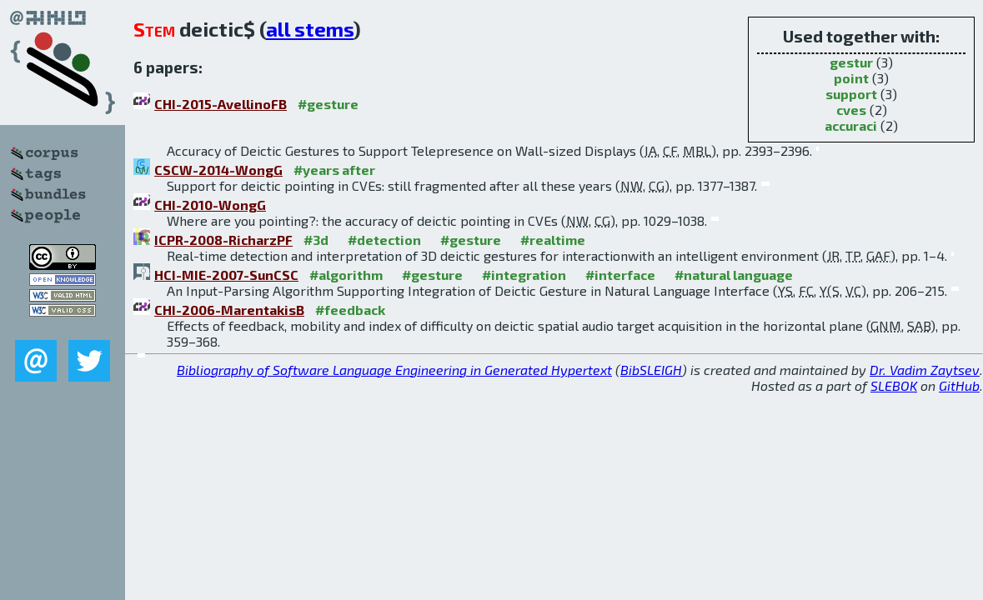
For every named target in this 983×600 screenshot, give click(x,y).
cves (851, 110)
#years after (334, 170)
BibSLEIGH (651, 370)
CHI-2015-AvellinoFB (220, 104)
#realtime (552, 240)
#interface (620, 274)
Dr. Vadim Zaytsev (925, 370)
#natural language (734, 274)
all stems (310, 29)
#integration (524, 274)
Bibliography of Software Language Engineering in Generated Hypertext (394, 370)
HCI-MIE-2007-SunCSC (226, 274)
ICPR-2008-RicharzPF (223, 240)
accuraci (851, 125)
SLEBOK (893, 385)
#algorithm (346, 274)
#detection (384, 240)
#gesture (328, 104)
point (851, 78)
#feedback (350, 310)
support (851, 94)
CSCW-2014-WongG (218, 170)
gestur (851, 62)
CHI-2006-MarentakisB (229, 310)
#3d (316, 240)
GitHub (959, 385)
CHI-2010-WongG (210, 204)
